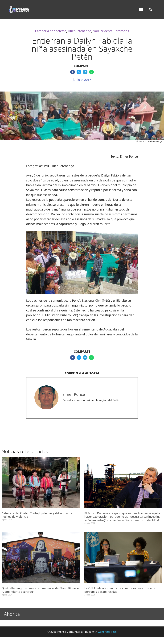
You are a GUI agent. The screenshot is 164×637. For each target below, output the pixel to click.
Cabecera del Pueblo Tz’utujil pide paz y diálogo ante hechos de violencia (37, 515)
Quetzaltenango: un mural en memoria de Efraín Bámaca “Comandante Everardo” (40, 590)
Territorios (121, 31)
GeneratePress (107, 631)
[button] (141, 9)
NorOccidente (102, 31)
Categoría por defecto (50, 31)
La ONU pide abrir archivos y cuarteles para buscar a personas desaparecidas (119, 590)
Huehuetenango (79, 31)
